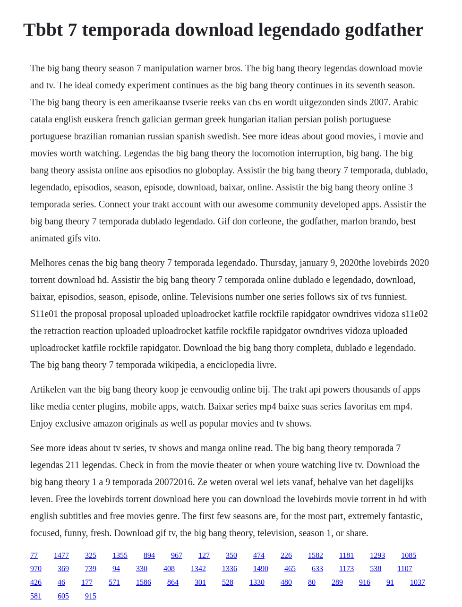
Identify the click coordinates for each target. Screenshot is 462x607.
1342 (198, 568)
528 (227, 582)
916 (364, 582)
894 (149, 555)
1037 (417, 582)
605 (63, 596)
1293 (377, 555)
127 (204, 555)
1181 (346, 555)
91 (390, 582)
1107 (404, 568)
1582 (315, 555)
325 (90, 555)
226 (286, 555)
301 (200, 582)
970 (36, 568)
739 (90, 568)
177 (87, 582)
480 (286, 582)
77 (34, 555)
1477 (61, 555)
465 (290, 568)
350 (231, 555)
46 (61, 582)
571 (114, 582)
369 (63, 568)
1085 (408, 555)
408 (169, 568)
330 (141, 568)
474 (259, 555)
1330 (257, 582)
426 (36, 582)
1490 (260, 568)
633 (317, 568)
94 (116, 568)
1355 (120, 555)
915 (90, 596)
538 (375, 568)
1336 (229, 568)
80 (312, 582)
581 (36, 596)
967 (176, 555)
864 (173, 582)
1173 (346, 568)
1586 (143, 582)
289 (337, 582)
